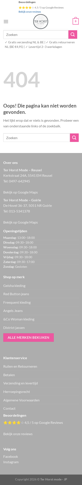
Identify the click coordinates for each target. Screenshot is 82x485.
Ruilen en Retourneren (20, 366)
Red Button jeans (16, 294)
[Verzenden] (72, 34)
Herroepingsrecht (16, 391)
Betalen (9, 375)
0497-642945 (19, 181)
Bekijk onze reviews (30, 11)
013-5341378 (19, 211)
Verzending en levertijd (20, 383)
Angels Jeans (13, 310)
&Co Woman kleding (18, 319)
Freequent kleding (17, 302)
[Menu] (6, 21)
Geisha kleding (14, 285)
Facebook (10, 456)
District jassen (14, 327)
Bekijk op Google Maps (20, 192)
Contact (9, 408)
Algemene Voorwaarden (21, 400)
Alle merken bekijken (28, 337)
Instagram (11, 462)
